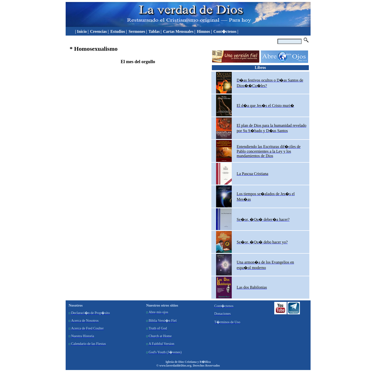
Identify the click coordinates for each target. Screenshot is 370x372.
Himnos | (204, 31)
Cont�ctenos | (225, 31)
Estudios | (119, 31)
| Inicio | (81, 31)
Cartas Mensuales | (179, 31)
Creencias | (100, 31)
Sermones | (138, 31)
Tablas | (154, 31)
